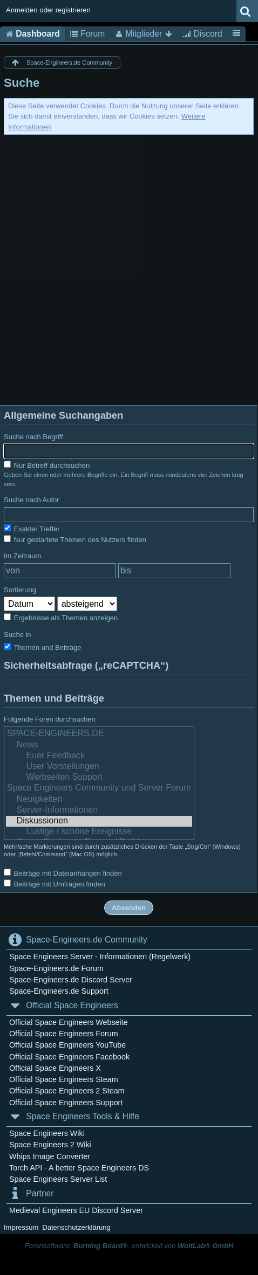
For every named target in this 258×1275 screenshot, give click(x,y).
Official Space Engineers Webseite (68, 1022)
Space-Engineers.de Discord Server (70, 979)
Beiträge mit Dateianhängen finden (63, 873)
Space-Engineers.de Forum (56, 968)
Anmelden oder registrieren (48, 10)
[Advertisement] (129, 269)
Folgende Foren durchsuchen (50, 719)
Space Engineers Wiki (47, 1133)
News (99, 745)
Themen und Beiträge (42, 647)
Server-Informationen (99, 810)
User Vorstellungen (99, 766)
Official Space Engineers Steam (63, 1079)
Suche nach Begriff (33, 437)
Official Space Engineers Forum (63, 1033)
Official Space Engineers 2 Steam (67, 1090)
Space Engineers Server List (58, 1179)
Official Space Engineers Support (66, 1102)
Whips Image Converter (49, 1156)
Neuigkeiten (99, 799)
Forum (87, 34)
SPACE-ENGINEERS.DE (99, 734)
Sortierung (20, 590)
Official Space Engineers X (55, 1068)
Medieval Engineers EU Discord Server (76, 1210)
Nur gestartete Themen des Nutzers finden (75, 539)
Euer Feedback (99, 756)
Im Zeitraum (22, 556)
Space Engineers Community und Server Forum (99, 788)
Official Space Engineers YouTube (67, 1045)
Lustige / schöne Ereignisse (99, 832)
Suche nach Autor (31, 500)
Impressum (21, 1227)
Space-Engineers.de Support (58, 991)
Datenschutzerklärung (76, 1227)
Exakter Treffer (32, 528)
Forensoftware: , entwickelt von (129, 1246)
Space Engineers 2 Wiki (50, 1144)
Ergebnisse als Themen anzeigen (61, 617)
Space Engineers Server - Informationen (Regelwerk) (100, 956)
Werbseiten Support (99, 777)
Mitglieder (143, 34)
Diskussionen (99, 821)
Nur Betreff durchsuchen (47, 465)
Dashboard (32, 34)
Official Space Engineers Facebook (69, 1056)
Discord (202, 34)
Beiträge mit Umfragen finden (54, 883)
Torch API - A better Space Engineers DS (79, 1167)
